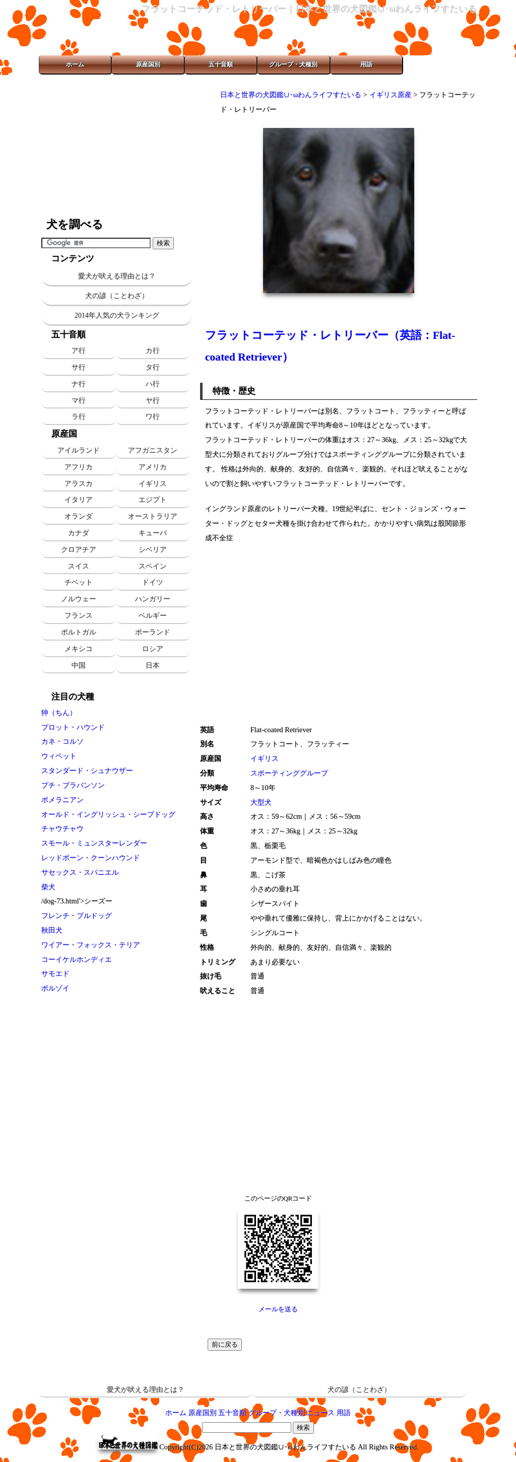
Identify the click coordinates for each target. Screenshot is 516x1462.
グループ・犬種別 (293, 64)
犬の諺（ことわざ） (117, 296)
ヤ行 (153, 400)
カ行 (153, 350)
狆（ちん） (59, 713)
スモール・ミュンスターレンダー (94, 843)
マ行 (79, 400)
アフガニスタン (152, 450)
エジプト (153, 500)
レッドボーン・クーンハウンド (90, 858)
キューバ (153, 533)
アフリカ (78, 467)
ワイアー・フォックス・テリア (90, 945)
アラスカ (78, 483)
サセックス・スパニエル (80, 872)
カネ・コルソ (62, 741)
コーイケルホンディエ (76, 959)
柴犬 (48, 887)
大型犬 (261, 802)
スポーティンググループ (289, 773)
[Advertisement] (116, 146)
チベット (78, 582)
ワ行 (153, 416)
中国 (79, 665)
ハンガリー (152, 599)
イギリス (153, 483)
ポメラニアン (62, 800)
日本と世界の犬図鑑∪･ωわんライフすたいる (290, 95)
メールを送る (278, 1309)
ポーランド (152, 632)
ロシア (152, 649)
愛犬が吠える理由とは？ (117, 276)
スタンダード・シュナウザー (87, 771)
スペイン (153, 566)
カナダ (78, 533)
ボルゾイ (55, 988)
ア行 (79, 350)
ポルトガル (78, 632)
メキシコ (78, 649)
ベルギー (153, 615)
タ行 (153, 367)
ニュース (320, 1413)
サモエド (55, 973)
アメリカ (153, 467)
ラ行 (79, 416)
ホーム (75, 64)
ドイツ (152, 582)
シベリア (153, 549)
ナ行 (79, 384)
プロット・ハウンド (73, 727)
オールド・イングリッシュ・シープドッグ (108, 814)
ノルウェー (78, 599)
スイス (78, 566)
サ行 (79, 367)
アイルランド (78, 450)
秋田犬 (51, 930)
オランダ (78, 516)
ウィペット (59, 756)
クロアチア (78, 549)
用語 (366, 64)
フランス (78, 615)
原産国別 (148, 64)
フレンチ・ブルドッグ (76, 916)
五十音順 (221, 64)
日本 (153, 665)
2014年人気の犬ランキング (117, 315)
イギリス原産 (390, 95)
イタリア (78, 500)
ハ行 (153, 384)
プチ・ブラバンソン (73, 785)
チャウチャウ (62, 828)
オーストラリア (152, 516)
